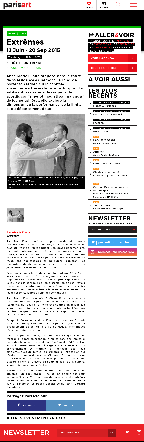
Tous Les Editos (114, 68)
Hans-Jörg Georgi (104, 139)
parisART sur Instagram (112, 252)
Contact (127, 425)
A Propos (23, 425)
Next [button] (78, 151)
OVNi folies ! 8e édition (108, 163)
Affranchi (99, 151)
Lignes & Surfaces (104, 105)
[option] (46, 151)
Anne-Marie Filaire (27, 68)
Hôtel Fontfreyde (26, 63)
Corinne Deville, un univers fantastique (110, 189)
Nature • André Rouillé (107, 114)
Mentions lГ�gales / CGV (73, 436)
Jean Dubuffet (102, 205)
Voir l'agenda (114, 58)
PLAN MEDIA (54, 425)
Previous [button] (13, 151)
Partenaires (89, 425)
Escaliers (99, 122)
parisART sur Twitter (108, 243)
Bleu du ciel (101, 131)
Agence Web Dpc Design (123, 436)
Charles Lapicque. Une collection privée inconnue (110, 174)
